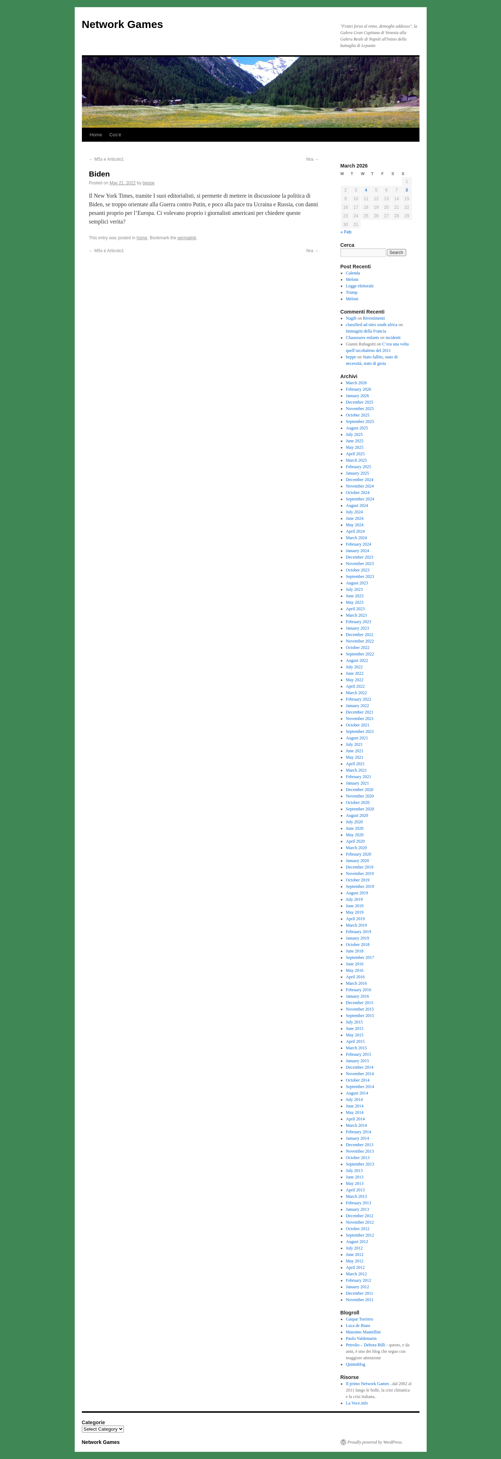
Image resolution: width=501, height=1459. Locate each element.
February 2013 (358, 1202)
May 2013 (354, 1183)
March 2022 (356, 692)
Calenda (353, 273)
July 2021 (354, 744)
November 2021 (360, 718)
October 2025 (358, 415)
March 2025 (356, 460)
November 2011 (360, 1299)
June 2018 (354, 951)
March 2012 (356, 1273)
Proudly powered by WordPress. (375, 1442)
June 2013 (354, 1177)
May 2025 (354, 447)
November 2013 (360, 1151)
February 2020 (358, 854)
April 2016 (355, 976)
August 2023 (357, 582)
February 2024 (358, 544)
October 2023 (358, 570)
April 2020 (355, 841)
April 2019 (355, 918)
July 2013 (354, 1170)
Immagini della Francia (366, 331)
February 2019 (358, 931)
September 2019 (360, 886)
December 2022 (359, 634)
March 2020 (356, 847)
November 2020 (360, 796)
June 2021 (354, 750)
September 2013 (360, 1164)
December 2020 (359, 789)
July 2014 (354, 1099)
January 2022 (357, 705)
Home (96, 134)
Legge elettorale (360, 285)
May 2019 (354, 912)
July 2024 (354, 511)
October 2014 (358, 1080)
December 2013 (359, 1144)
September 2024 (360, 499)
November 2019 (360, 873)
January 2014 (357, 1138)
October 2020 (358, 802)
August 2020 (357, 815)
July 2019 (354, 899)
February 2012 (358, 1280)
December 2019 (359, 867)
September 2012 (360, 1235)
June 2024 (354, 518)
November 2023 (360, 563)
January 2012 (357, 1286)
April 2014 (355, 1118)
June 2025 (354, 440)
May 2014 (354, 1112)
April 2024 (355, 531)
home (141, 237)
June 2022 (354, 673)
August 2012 (357, 1241)
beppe (148, 182)
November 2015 (360, 1009)
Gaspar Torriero (359, 1319)
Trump (351, 292)
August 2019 (357, 892)
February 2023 (358, 621)
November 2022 (360, 641)
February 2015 (358, 1054)
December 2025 (359, 402)
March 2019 (356, 925)
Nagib (351, 318)
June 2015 (354, 1028)
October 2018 (358, 944)
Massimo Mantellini (363, 1332)
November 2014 (360, 1073)
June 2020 (354, 828)
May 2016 (354, 970)
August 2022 (357, 660)
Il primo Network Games (367, 1383)
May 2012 (354, 1260)
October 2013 (358, 1157)
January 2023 (357, 628)
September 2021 (360, 731)
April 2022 (355, 686)
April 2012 (355, 1267)
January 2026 (357, 395)
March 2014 (356, 1125)
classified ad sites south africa (371, 324)
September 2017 (360, 957)
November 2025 (360, 408)
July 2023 (354, 589)
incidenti (392, 337)
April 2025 (355, 453)
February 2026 (358, 389)
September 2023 (360, 576)
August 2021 (357, 737)
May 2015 (354, 1034)
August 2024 (357, 505)
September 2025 (360, 421)
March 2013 (356, 1196)
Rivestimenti (374, 318)
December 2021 (359, 712)
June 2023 (354, 595)
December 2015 (359, 1002)
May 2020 (354, 834)
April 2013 (355, 1189)
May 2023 (354, 602)
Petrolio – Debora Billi (365, 1344)
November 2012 (360, 1222)
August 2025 (357, 427)
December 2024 (359, 479)
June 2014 (354, 1106)
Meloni (352, 279)
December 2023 (359, 557)
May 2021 (354, 757)
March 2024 (356, 537)
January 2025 (357, 473)
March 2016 (356, 983)
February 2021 (358, 776)
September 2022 (360, 653)
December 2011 (359, 1293)
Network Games (122, 24)
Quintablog (355, 1364)
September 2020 (360, 808)
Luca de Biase (358, 1325)
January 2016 (357, 996)
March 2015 (356, 1047)
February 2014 (358, 1131)
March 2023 (356, 615)
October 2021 (358, 725)
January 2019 (357, 938)
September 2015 (360, 1015)
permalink (186, 237)
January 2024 (357, 550)
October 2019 (358, 880)
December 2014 (359, 1067)
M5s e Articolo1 (106, 159)
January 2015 (357, 1060)
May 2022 (354, 679)
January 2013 (357, 1209)
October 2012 (358, 1228)
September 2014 (360, 1086)
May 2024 (354, 524)
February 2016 (358, 989)
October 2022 (358, 647)
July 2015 (354, 1022)
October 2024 (358, 492)
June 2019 (354, 905)
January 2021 (357, 783)
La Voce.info (357, 1403)
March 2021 (356, 770)
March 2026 (356, 382)
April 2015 (355, 1041)
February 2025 (358, 466)
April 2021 (355, 763)
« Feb (346, 232)
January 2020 (357, 860)
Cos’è (115, 134)
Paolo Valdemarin (361, 1338)
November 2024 (360, 486)
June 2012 (354, 1254)
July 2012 (354, 1248)
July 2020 (354, 821)
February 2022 (358, 699)
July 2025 (354, 434)
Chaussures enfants (362, 337)
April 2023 (355, 608)
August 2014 (357, 1093)
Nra (312, 159)
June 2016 (354, 963)
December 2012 (359, 1215)
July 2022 (354, 666)
